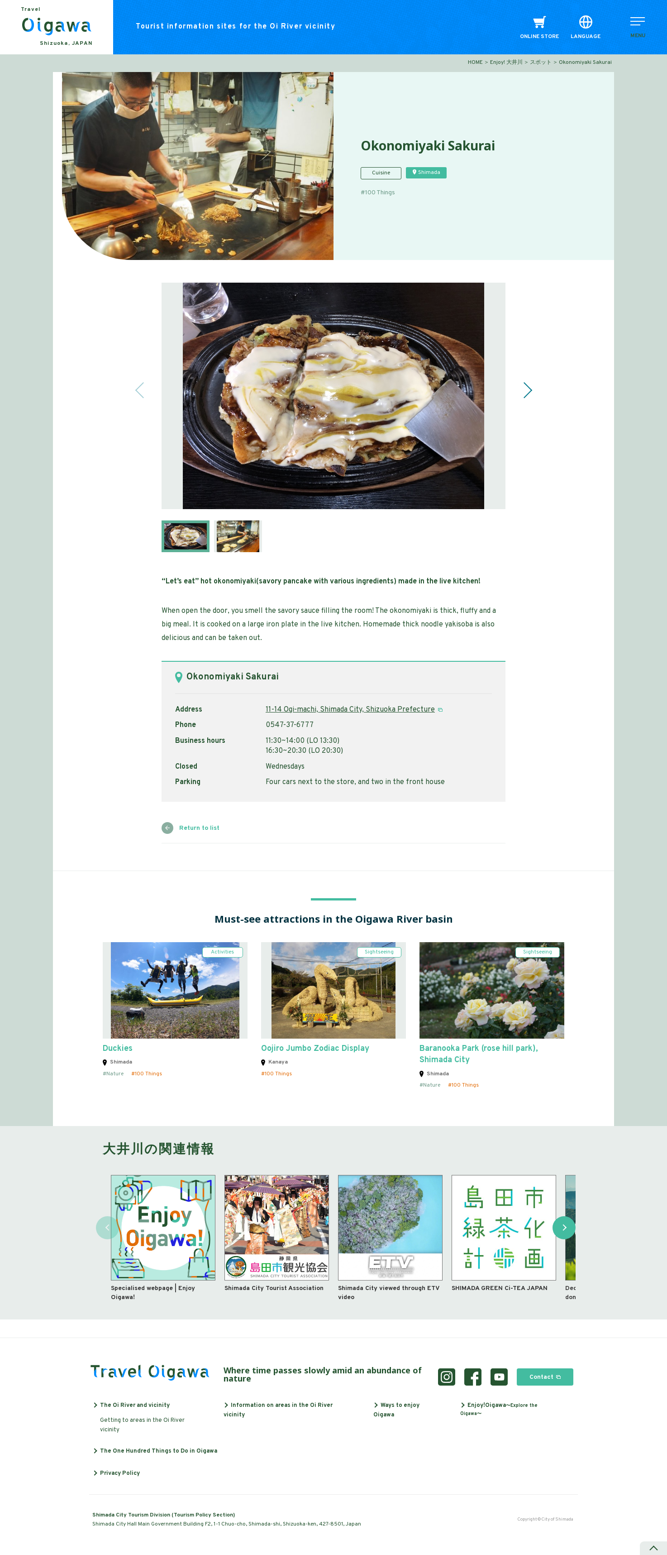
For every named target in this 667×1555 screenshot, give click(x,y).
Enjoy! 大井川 (506, 62)
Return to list (199, 828)
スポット (541, 62)
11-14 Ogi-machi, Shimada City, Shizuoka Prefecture (350, 709)
